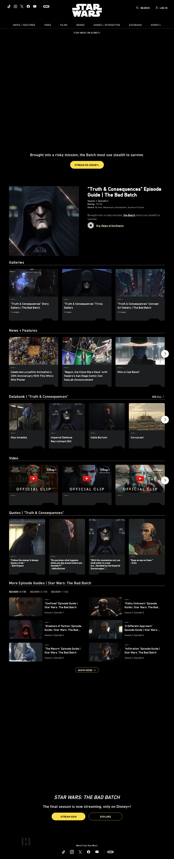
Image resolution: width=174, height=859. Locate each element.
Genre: (91, 207)
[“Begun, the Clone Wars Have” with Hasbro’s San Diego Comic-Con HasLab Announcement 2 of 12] (86, 351)
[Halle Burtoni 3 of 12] (107, 416)
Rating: (91, 204)
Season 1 (59, 592)
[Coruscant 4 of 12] (147, 416)
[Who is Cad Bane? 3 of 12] (140, 351)
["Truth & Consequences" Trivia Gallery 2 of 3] (86, 283)
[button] (87, 165)
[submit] (137, 8)
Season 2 (38, 592)
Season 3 (17, 592)
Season (91, 201)
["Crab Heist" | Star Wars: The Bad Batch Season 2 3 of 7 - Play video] (140, 478)
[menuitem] (48, 25)
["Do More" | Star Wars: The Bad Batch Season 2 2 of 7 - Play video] (86, 478)
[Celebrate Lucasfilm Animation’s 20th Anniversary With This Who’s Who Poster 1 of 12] (33, 351)
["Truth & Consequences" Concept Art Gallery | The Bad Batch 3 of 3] (140, 283)
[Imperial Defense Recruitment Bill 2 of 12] (67, 416)
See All (157, 396)
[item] (24, 25)
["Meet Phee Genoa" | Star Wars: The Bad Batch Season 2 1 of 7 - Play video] (33, 478)
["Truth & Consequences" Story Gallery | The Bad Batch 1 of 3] (33, 283)
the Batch (129, 215)
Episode (102, 201)
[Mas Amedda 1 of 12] (27, 416)
